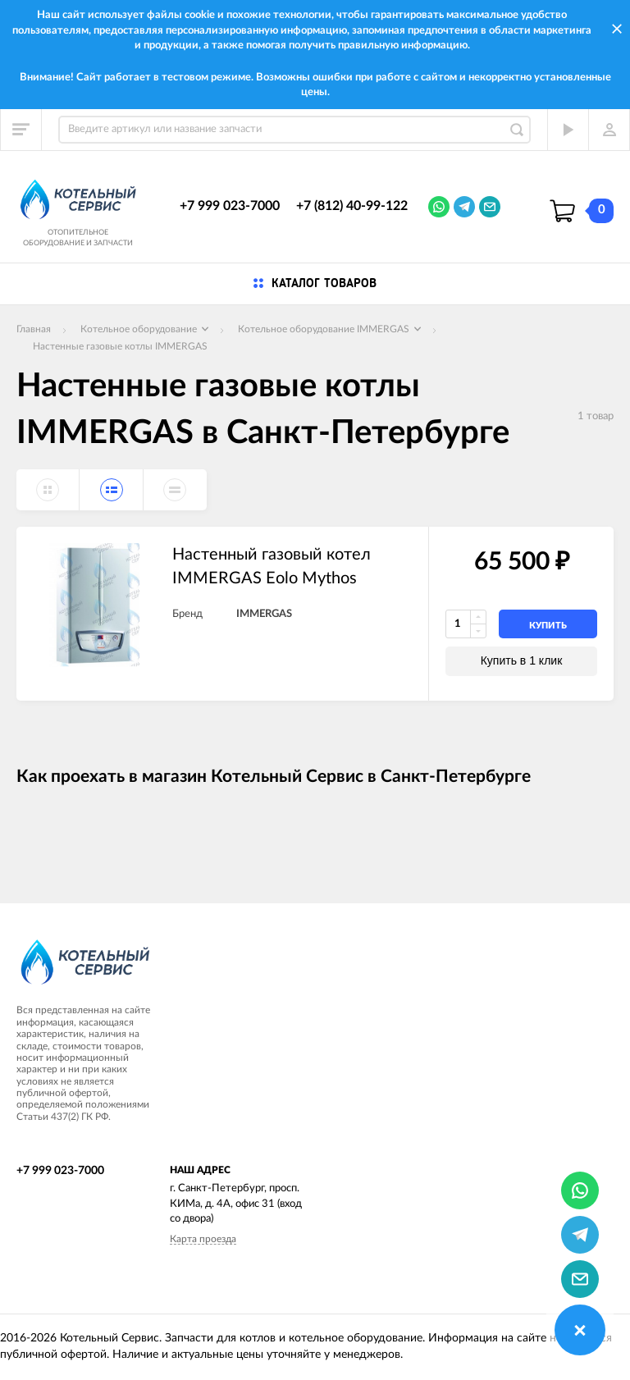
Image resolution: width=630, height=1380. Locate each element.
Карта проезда (203, 1239)
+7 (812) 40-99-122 (352, 205)
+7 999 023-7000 (230, 205)
